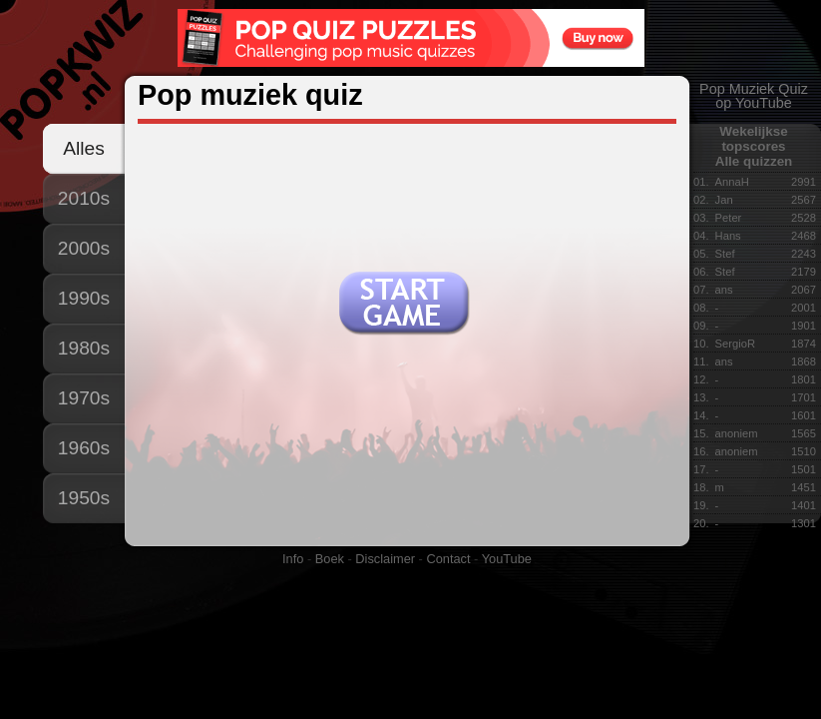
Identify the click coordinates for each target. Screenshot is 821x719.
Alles (84, 148)
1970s (84, 397)
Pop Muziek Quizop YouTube (753, 96)
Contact (448, 558)
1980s (84, 348)
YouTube (507, 558)
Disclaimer (385, 558)
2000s (84, 248)
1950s (84, 497)
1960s (84, 447)
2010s (84, 198)
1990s (84, 298)
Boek (329, 558)
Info (292, 558)
